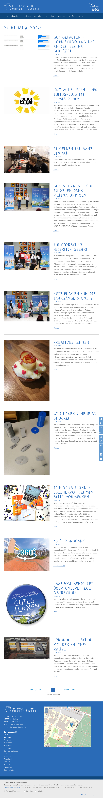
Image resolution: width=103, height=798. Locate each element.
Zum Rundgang (59, 565)
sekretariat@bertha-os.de (18, 727)
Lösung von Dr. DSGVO (93, 746)
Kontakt (7, 762)
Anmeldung (26, 16)
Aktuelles (14, 16)
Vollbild (52, 708)
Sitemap (7, 764)
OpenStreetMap (79, 746)
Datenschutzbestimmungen (12, 787)
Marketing (39, 791)
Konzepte (61, 16)
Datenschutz (9, 770)
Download (8, 759)
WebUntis (7, 756)
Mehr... (56, 75)
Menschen (38, 16)
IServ (6, 754)
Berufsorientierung (75, 16)
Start (6, 16)
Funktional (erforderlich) (12, 791)
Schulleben (50, 16)
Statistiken (28, 791)
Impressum (8, 767)
